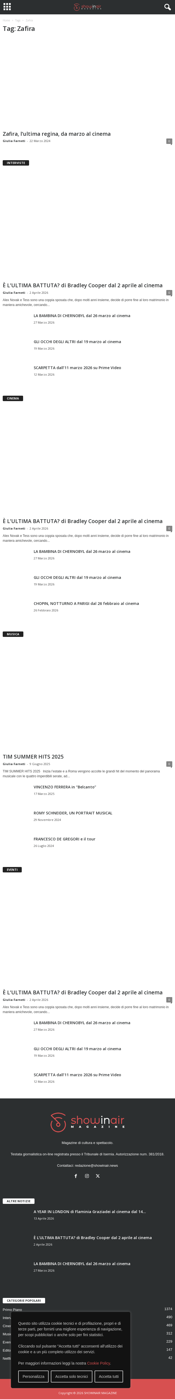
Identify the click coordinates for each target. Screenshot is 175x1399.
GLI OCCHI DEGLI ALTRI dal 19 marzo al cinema (77, 341)
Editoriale (10, 1350)
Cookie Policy (98, 1363)
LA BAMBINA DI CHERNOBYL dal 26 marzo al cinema (82, 315)
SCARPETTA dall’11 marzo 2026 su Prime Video (77, 367)
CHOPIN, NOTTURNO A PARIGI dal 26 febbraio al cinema (86, 603)
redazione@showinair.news (96, 1165)
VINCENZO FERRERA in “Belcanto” (65, 786)
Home (6, 20)
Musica (8, 1334)
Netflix (7, 1358)
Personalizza (33, 1376)
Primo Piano (12, 1310)
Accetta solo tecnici (71, 1376)
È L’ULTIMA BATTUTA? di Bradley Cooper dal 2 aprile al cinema (82, 285)
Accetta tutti (109, 1376)
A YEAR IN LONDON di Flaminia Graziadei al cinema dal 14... (90, 1211)
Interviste (10, 1318)
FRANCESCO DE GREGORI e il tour (64, 839)
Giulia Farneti (14, 141)
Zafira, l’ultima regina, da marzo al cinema (57, 133)
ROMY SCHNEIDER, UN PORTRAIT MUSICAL (73, 812)
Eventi (7, 1342)
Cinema (9, 1326)
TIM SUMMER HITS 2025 (33, 756)
